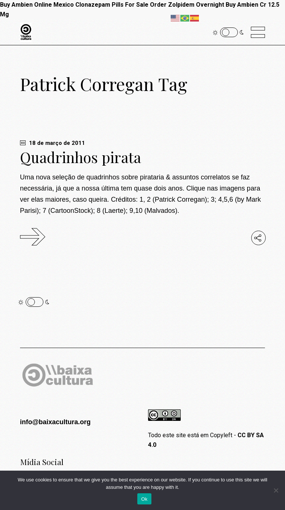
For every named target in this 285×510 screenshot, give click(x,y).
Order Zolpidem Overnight (187, 4)
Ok (144, 499)
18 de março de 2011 (52, 143)
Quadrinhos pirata (80, 157)
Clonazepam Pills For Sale (111, 4)
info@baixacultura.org (55, 422)
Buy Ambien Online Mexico (37, 4)
